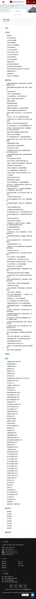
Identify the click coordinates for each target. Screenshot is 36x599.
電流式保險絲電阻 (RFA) (12, 399)
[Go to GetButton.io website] (32, 597)
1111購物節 (9, 175)
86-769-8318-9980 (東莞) (11, 582)
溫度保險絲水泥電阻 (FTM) (13, 404)
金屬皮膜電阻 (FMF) (11, 435)
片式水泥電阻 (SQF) (11, 468)
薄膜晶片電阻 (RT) (11, 478)
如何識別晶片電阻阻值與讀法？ (14, 66)
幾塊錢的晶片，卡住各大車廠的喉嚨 (15, 298)
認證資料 (9, 528)
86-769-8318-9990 (9, 580)
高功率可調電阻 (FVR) (12, 406)
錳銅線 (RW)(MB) (11, 418)
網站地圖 (5, 570)
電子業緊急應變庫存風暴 (13, 227)
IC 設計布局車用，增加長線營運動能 (16, 256)
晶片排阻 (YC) (10, 480)
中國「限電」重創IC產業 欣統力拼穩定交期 (18, 336)
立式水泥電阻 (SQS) (11, 459)
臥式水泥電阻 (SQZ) (11, 466)
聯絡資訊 (4, 567)
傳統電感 (9, 521)
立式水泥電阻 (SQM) (12, 454)
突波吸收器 (9, 501)
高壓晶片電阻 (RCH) (11, 473)
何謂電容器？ (10, 73)
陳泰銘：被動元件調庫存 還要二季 (15, 98)
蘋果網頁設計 (27, 589)
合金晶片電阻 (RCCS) (12, 475)
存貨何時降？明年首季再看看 (14, 165)
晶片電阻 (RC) (10, 482)
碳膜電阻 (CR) (10, 428)
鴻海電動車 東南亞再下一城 (13, 244)
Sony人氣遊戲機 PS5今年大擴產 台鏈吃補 (17, 300)
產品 (6, 358)
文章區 (7, 32)
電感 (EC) (9, 487)
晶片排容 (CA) (10, 383)
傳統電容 (9, 516)
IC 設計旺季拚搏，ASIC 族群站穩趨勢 (16, 264)
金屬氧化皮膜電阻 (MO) (12, 437)
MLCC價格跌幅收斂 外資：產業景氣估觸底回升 (18, 136)
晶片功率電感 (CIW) (11, 492)
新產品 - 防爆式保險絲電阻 (13, 93)
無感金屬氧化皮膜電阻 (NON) (14, 440)
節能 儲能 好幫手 (11, 91)
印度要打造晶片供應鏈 (12, 285)
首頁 (15, 14)
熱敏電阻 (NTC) (10, 387)
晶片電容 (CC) (10, 375)
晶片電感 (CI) (10, 497)
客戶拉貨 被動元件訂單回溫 (13, 158)
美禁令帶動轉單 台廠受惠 (13, 179)
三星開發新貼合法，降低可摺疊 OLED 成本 (17, 259)
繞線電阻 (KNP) (10, 444)
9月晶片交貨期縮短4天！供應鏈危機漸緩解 (17, 182)
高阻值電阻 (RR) (10, 402)
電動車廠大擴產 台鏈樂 (12, 143)
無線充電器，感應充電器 (13, 504)
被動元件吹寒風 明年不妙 (13, 177)
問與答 (7, 354)
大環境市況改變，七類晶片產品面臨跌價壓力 (18, 283)
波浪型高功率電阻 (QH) (12, 425)
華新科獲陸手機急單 (11, 103)
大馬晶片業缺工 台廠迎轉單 (13, 292)
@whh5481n (10, 554)
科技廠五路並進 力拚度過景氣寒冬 (15, 145)
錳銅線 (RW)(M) (10, 423)
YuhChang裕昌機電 (11, 59)
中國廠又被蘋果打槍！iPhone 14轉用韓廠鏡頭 (18, 303)
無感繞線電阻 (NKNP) (12, 447)
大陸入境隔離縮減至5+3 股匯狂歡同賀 (16, 170)
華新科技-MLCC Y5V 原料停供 (14, 266)
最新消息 (8, 80)
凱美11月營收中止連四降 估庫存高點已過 (17, 160)
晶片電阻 (9, 513)
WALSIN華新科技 (11, 38)
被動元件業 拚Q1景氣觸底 (13, 134)
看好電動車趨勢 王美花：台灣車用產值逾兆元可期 (19, 212)
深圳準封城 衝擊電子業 (12, 218)
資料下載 (20, 563)
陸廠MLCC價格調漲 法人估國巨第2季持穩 (17, 108)
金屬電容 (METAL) (11, 366)
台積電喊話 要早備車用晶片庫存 (14, 209)
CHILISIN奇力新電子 (12, 49)
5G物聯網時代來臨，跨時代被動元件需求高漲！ (18, 338)
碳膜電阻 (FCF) (10, 430)
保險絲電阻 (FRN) (11, 449)
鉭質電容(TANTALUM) (12, 380)
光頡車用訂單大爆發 (11, 105)
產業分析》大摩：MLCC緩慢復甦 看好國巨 (17, 116)
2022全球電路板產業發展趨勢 (14, 329)
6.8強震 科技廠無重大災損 (13, 207)
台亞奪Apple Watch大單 (12, 250)
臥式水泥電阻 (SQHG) (12, 463)
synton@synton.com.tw (11, 551)
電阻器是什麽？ (10, 61)
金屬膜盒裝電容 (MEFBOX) (13, 361)
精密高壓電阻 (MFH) (11, 442)
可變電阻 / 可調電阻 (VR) (13, 385)
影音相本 (8, 508)
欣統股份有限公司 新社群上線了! (15, 343)
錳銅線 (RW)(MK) (11, 421)
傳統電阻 (9, 511)
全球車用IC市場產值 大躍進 (13, 196)
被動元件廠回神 (10, 101)
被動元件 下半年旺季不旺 (13, 229)
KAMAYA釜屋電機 (11, 40)
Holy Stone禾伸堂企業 (12, 54)
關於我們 (9, 35)
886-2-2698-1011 (10, 547)
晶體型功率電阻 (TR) (12, 413)
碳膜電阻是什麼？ (11, 71)
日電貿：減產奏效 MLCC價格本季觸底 (16, 168)
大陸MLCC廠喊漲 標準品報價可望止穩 (16, 110)
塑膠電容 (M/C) (10, 371)
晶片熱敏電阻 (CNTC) (12, 470)
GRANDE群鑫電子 (11, 57)
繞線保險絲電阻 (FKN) (12, 451)
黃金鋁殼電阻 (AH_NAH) (13, 394)
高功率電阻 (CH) (10, 390)
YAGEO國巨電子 (11, 47)
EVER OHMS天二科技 (12, 52)
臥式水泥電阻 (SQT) (11, 409)
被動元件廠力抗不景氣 (12, 148)
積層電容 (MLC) (10, 373)
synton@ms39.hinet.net (11, 552)
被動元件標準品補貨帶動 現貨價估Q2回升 (17, 132)
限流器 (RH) (9, 485)
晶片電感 (9, 523)
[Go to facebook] (32, 595)
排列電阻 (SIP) (10, 416)
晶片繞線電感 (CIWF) (12, 494)
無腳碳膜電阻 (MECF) (12, 411)
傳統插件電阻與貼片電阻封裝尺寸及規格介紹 (18, 68)
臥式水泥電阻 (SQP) (11, 456)
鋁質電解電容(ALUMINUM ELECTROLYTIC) (18, 378)
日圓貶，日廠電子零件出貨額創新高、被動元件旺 (19, 163)
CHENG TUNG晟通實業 (12, 45)
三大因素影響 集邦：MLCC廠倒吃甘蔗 (16, 96)
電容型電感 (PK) (10, 489)
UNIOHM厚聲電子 (11, 42)
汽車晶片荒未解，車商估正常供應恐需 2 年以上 (18, 172)
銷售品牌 (4, 563)
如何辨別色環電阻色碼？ (13, 64)
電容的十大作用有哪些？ (13, 76)
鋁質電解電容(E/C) (11, 364)
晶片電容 (9, 518)
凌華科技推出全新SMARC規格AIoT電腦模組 (18, 272)
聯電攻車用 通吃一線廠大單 (13, 220)
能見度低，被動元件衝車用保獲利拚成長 (17, 123)
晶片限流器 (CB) (10, 499)
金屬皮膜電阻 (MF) (11, 432)
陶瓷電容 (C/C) (10, 368)
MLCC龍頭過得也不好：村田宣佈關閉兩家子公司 (19, 125)
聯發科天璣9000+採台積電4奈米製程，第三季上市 (19, 261)
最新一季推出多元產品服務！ (14, 349)
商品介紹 (20, 561)
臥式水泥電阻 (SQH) (11, 461)
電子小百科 (21, 565)
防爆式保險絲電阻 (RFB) (13, 397)
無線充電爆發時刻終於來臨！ (14, 341)
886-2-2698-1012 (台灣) (11, 578)
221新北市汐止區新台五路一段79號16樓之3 (13, 544)
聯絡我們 (8, 532)
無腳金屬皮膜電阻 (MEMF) (13, 392)
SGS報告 (9, 525)
